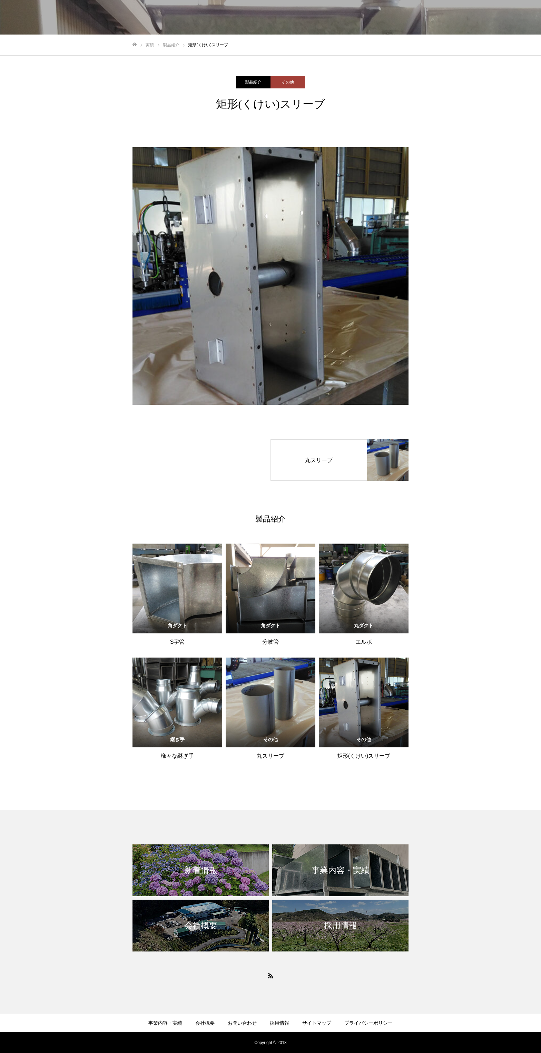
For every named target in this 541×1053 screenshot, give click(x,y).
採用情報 (279, 1023)
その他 (288, 82)
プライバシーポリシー (368, 1023)
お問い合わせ (242, 1023)
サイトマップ (316, 1023)
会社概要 (205, 1023)
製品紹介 (253, 82)
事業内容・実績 (165, 1023)
